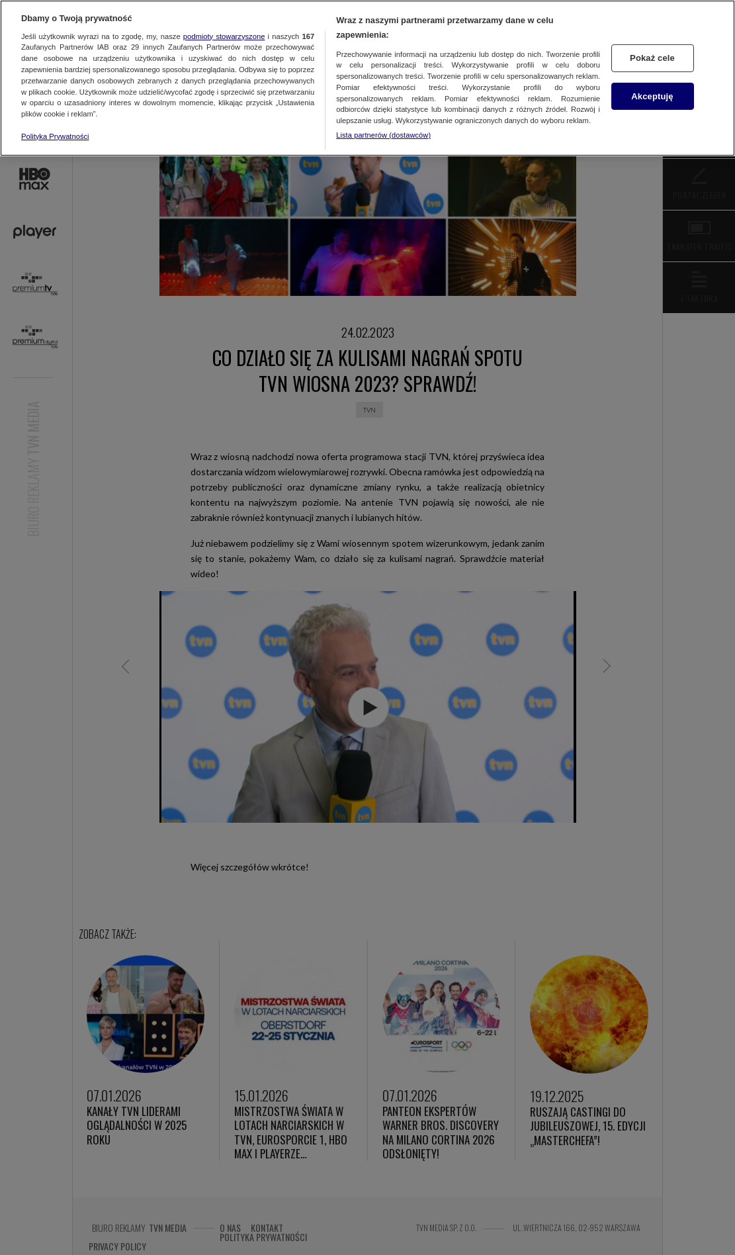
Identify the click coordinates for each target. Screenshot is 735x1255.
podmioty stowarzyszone (224, 36)
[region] (367, 78)
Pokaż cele (652, 58)
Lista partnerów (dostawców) (383, 135)
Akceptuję (652, 96)
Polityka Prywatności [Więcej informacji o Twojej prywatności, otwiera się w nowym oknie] (55, 136)
